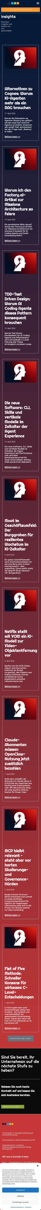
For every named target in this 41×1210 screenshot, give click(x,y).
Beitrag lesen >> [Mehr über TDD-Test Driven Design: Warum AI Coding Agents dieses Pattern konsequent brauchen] (12, 349)
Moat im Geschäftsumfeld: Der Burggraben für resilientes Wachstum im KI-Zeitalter (21, 535)
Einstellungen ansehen (20, 1202)
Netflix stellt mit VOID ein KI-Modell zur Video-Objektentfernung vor (21, 643)
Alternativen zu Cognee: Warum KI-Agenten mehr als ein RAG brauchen (19, 98)
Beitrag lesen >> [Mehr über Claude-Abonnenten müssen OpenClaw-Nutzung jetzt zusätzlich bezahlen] (12, 797)
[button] (38, 1166)
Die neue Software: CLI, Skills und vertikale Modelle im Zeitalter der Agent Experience (18, 419)
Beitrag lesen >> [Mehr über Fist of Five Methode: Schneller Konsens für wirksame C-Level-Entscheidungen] (12, 1028)
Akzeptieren (20, 1190)
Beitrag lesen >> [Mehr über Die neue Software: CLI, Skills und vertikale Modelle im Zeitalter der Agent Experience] (12, 467)
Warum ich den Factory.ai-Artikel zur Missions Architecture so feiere (19, 202)
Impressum (28, 1207)
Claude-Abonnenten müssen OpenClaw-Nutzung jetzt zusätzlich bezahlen (17, 754)
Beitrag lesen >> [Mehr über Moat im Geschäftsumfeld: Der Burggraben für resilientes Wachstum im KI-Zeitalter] (12, 578)
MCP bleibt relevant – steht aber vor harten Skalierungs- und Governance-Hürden (18, 867)
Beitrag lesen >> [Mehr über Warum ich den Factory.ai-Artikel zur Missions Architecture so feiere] (12, 240)
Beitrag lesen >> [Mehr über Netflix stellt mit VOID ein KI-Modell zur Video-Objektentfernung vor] (12, 686)
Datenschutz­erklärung (17, 1207)
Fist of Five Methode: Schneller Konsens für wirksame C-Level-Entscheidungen (19, 983)
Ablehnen (20, 1196)
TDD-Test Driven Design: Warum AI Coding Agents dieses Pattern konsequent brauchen (18, 308)
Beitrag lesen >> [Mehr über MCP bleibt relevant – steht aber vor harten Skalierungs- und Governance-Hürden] (12, 915)
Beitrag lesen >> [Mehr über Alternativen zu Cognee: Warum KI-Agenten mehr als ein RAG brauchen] (12, 136)
